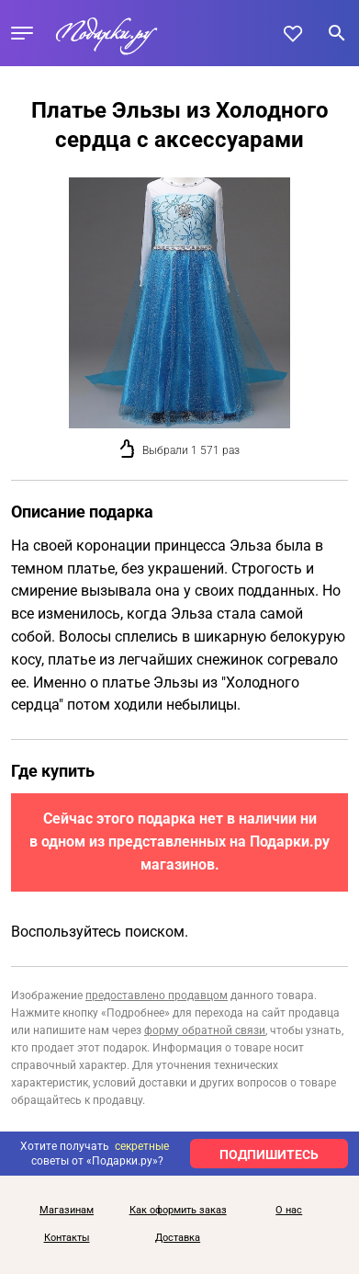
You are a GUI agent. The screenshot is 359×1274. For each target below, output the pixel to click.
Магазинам (66, 1210)
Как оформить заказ (178, 1210)
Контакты (67, 1238)
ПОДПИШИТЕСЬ (269, 1154)
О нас (288, 1210)
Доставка (177, 1238)
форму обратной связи (204, 1030)
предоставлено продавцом (156, 995)
